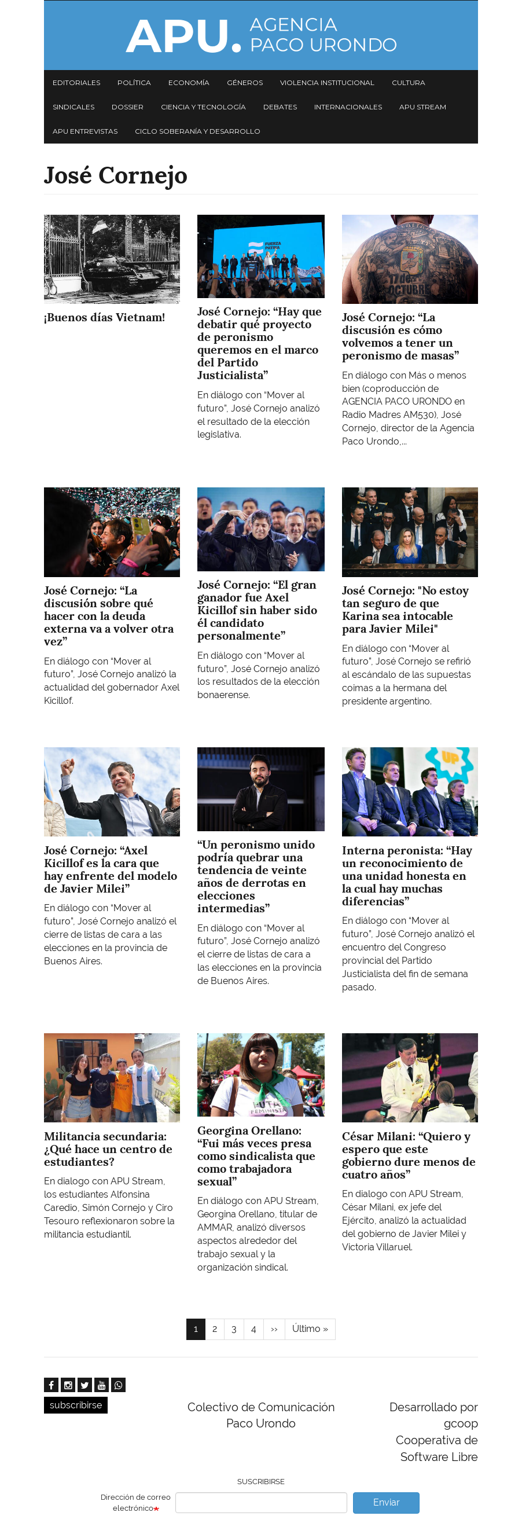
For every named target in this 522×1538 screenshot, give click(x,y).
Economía (188, 82)
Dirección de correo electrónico (136, 1503)
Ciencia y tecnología (203, 106)
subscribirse (76, 1405)
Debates (280, 106)
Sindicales (73, 106)
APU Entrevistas (85, 131)
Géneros (245, 82)
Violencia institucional (327, 82)
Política (134, 82)
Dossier (128, 106)
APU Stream (422, 106)
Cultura (408, 82)
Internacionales (348, 106)
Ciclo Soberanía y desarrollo (197, 131)
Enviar (386, 1502)
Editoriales (76, 82)
